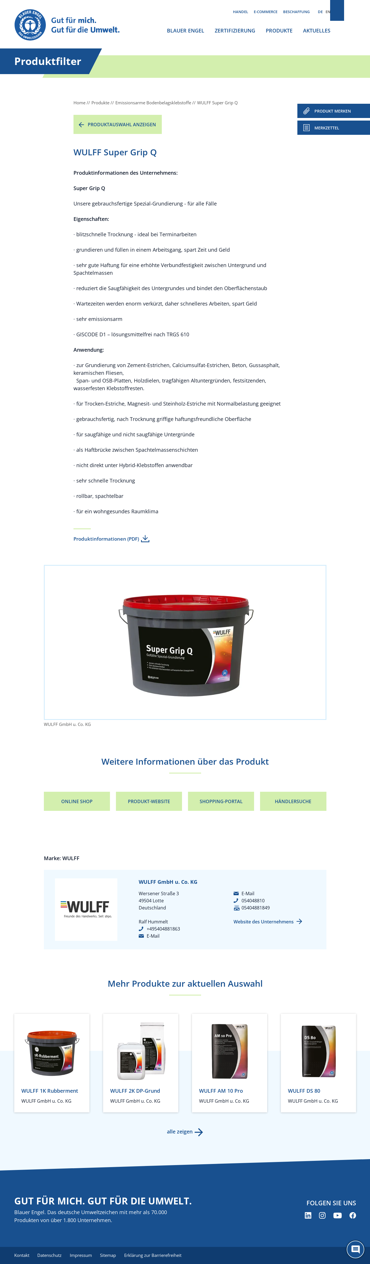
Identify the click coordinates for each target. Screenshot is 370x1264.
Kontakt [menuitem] (21, 1255)
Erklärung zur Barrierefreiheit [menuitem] (156, 1255)
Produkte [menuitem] (279, 30)
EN (328, 11)
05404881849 (256, 908)
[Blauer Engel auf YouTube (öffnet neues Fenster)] (337, 1215)
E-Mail (153, 936)
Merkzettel (326, 128)
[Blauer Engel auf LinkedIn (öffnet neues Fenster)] (308, 1215)
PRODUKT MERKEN (332, 111)
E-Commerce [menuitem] (265, 11)
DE (320, 11)
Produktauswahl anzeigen (122, 124)
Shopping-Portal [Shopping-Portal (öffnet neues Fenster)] (221, 801)
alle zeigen (179, 1131)
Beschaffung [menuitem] (296, 11)
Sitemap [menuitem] (111, 1255)
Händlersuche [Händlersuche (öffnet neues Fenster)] (293, 801)
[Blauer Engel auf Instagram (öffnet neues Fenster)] (322, 1215)
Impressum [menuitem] (83, 1255)
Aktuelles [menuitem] (316, 30)
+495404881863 (163, 929)
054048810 (253, 900)
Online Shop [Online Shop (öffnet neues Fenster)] (77, 801)
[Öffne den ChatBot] (355, 1249)
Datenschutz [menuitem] (50, 1255)
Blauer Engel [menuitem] (185, 30)
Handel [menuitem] (240, 11)
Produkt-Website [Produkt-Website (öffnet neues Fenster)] (149, 801)
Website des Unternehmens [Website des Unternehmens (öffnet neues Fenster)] (264, 922)
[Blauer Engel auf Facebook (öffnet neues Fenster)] (352, 1215)
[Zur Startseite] (72, 25)
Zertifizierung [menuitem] (235, 30)
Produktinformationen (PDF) (106, 539)
